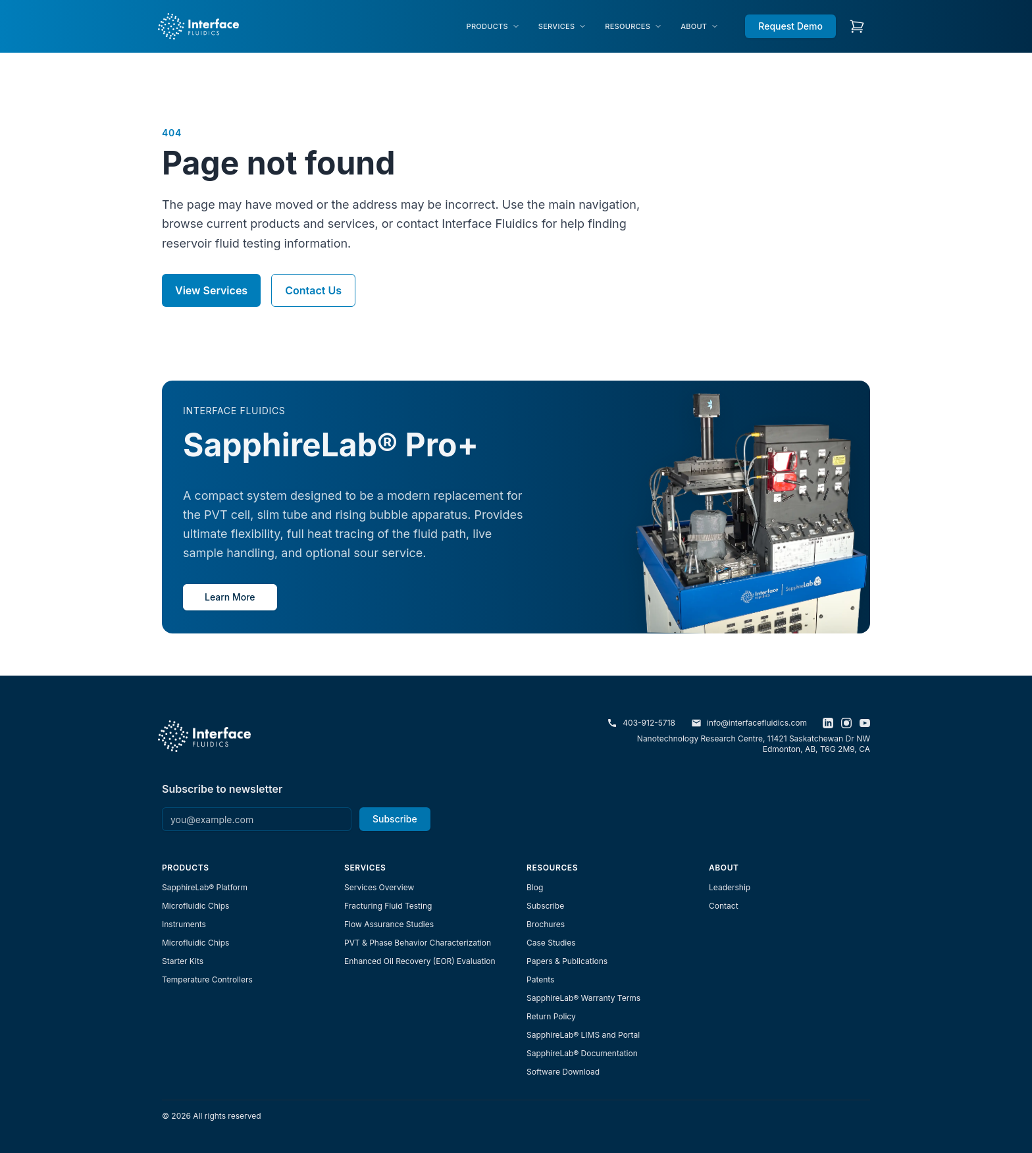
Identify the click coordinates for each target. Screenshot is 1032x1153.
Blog (535, 887)
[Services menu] (562, 27)
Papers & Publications (567, 961)
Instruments (184, 924)
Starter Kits (182, 961)
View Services (211, 290)
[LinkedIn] (828, 723)
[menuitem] (493, 27)
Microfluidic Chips (195, 906)
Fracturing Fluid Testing (388, 906)
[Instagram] (846, 723)
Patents (540, 979)
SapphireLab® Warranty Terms (583, 998)
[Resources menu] (633, 27)
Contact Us (313, 290)
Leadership (729, 887)
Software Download (563, 1072)
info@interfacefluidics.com (749, 723)
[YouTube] (865, 723)
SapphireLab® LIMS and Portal (583, 1035)
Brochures (546, 924)
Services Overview (379, 887)
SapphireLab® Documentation (582, 1053)
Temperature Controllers (207, 979)
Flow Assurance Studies (389, 924)
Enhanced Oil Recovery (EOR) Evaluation (420, 961)
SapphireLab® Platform (204, 887)
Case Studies (551, 943)
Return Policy (551, 1016)
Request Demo (790, 26)
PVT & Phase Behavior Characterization (417, 943)
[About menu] (700, 27)
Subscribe (395, 818)
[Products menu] (493, 27)
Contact (723, 906)
